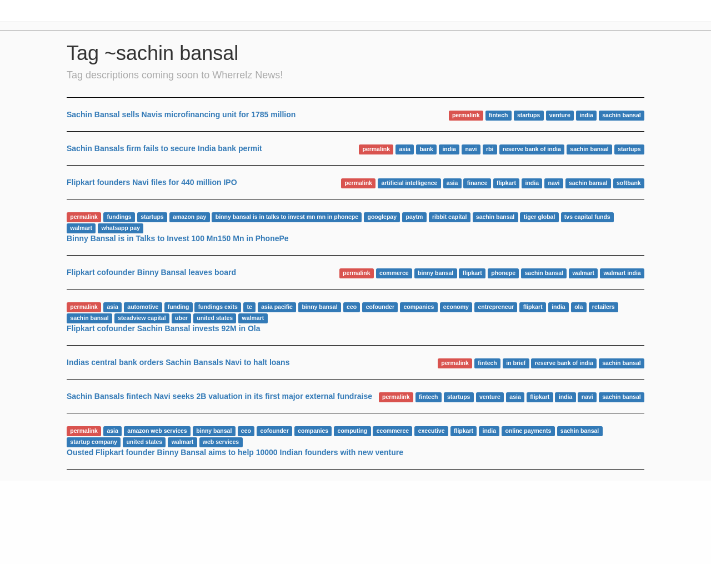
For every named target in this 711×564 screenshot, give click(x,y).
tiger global (539, 216)
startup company (93, 441)
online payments (528, 430)
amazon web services (157, 430)
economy (456, 306)
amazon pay (189, 216)
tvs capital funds (587, 216)
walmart (81, 227)
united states (215, 318)
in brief (515, 363)
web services (221, 441)
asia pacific (277, 306)
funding (178, 306)
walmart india (622, 272)
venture (559, 115)
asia (404, 149)
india (586, 115)
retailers (603, 306)
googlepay (382, 216)
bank (426, 149)
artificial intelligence (409, 182)
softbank (629, 182)
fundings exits (218, 306)
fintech (498, 115)
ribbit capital (449, 216)
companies (418, 306)
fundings (119, 216)
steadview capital (142, 318)
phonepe (503, 272)
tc (249, 306)
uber (181, 318)
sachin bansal (621, 115)
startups (528, 115)
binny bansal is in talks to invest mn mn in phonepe (287, 216)
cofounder (380, 306)
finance (477, 182)
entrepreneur (496, 306)
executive (431, 430)
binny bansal (435, 272)
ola (578, 306)
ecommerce (393, 430)
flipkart (506, 182)
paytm (414, 216)
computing (353, 430)
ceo (352, 306)
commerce (394, 272)
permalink (466, 115)
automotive (142, 306)
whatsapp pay (120, 227)
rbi (489, 149)
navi (471, 149)
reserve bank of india (532, 149)
